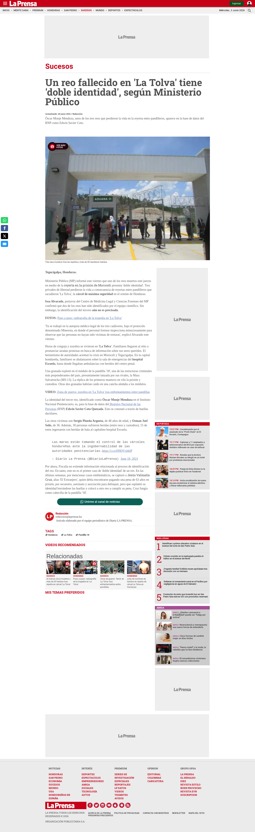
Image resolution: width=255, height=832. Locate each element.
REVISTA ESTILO (190, 784)
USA (51, 791)
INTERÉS (87, 768)
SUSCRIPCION (188, 794)
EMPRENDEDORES (93, 781)
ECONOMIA (55, 781)
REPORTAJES (123, 784)
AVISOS (119, 798)
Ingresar (236, 3)
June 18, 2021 (129, 453)
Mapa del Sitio (196, 813)
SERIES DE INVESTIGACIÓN (124, 776)
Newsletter (178, 813)
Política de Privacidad (126, 813)
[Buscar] (249, 10)
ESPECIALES (122, 781)
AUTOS (86, 794)
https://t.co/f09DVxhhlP (117, 446)
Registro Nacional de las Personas (130, 404)
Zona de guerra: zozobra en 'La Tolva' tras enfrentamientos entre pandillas (103, 392)
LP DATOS (120, 788)
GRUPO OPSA (188, 768)
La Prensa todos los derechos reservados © (65, 814)
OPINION (152, 768)
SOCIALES (87, 788)
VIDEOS (119, 791)
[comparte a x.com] (4, 236)
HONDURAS (56, 774)
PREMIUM (121, 768)
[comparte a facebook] (4, 228)
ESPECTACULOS (91, 777)
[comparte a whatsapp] (4, 220)
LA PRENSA (187, 774)
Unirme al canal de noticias (102, 496)
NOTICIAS (54, 768)
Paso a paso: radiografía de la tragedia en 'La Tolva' (89, 318)
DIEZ (183, 781)
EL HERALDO (187, 777)
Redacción (78, 113)
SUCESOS (54, 784)
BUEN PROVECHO (190, 788)
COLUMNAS (154, 777)
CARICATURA (155, 781)
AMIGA (86, 784)
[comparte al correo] (4, 244)
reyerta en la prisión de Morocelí (87, 285)
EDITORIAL (154, 774)
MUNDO (53, 788)
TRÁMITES (121, 794)
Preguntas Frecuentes (100, 815)
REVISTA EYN (188, 791)
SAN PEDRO (56, 777)
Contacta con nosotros (156, 813)
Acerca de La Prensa (99, 813)
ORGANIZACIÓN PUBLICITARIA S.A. (65, 821)
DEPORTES (88, 774)
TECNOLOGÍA (89, 791)
